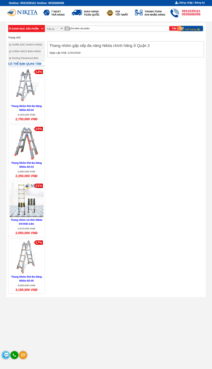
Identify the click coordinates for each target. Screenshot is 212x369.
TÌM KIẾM (177, 28)
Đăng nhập (186, 2)
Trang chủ (14, 37)
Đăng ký (200, 2)
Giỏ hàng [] (190, 28)
